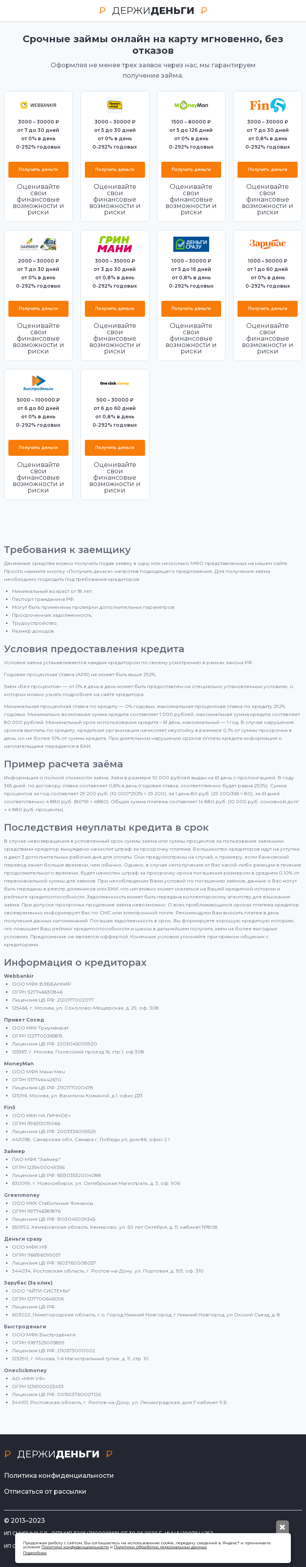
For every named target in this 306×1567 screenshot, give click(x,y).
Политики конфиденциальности (75, 1546)
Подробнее (35, 1552)
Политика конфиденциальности (59, 1475)
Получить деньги (38, 169)
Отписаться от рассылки (45, 1491)
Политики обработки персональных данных (160, 1546)
